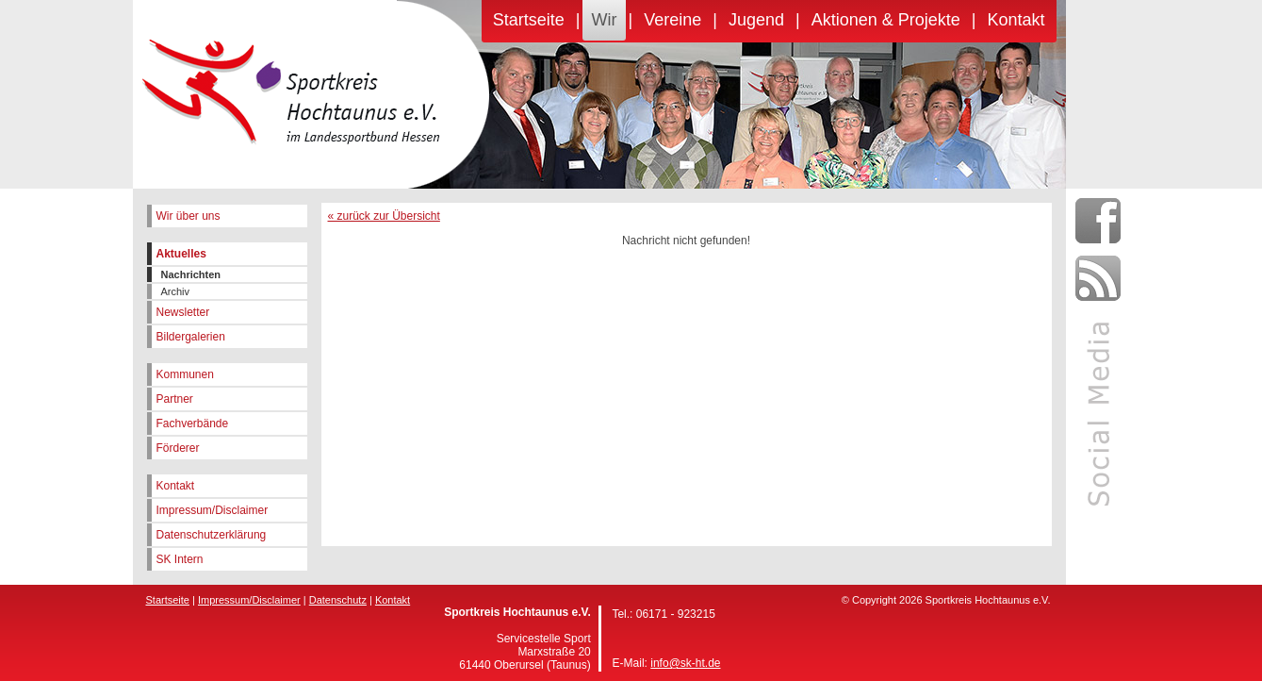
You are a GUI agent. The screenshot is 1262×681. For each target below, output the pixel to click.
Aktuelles (181, 253)
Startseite (529, 19)
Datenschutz (338, 600)
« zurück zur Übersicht (384, 216)
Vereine (672, 19)
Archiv (175, 291)
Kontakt (1015, 19)
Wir (604, 19)
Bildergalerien (190, 336)
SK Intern (180, 559)
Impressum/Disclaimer (212, 510)
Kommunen (185, 374)
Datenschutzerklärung (211, 534)
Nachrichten (191, 274)
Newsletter (183, 312)
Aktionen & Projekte (885, 19)
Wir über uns (188, 216)
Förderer (178, 448)
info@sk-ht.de (685, 663)
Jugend (756, 19)
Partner (174, 399)
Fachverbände (192, 423)
